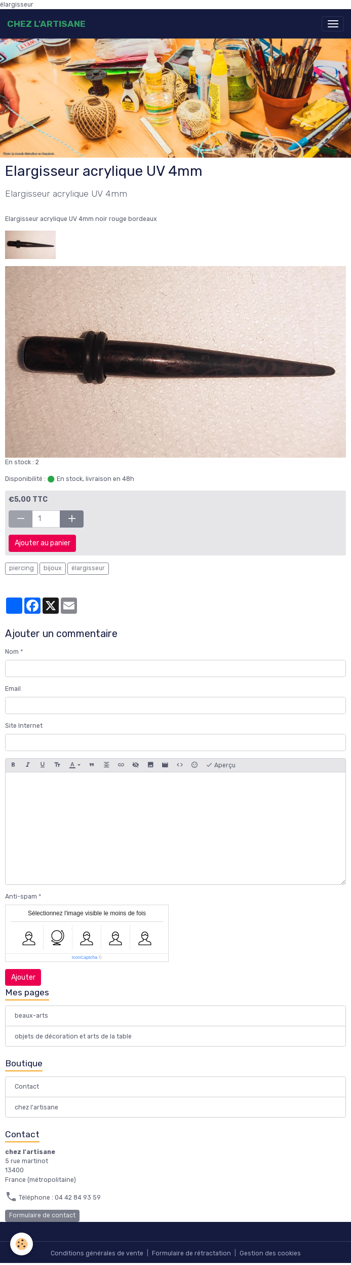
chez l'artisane (36, 1107)
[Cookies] (21, 1244)
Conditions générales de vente (97, 1253)
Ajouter (23, 977)
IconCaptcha (85, 957)
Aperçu (221, 765)
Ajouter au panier (42, 543)
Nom (12, 651)
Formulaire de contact (42, 1215)
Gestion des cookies (270, 1253)
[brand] (46, 23)
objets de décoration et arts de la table (73, 1036)
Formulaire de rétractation (191, 1253)
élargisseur (88, 568)
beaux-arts (31, 1015)
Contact (27, 1086)
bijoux (53, 568)
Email (13, 688)
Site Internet (24, 725)
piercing (21, 568)
